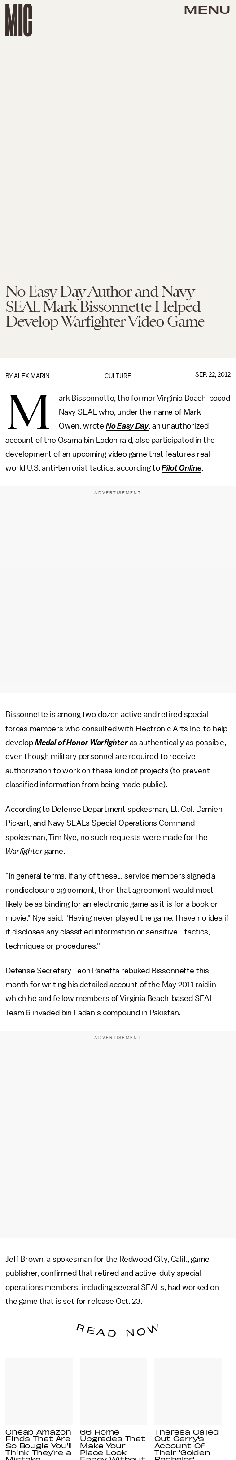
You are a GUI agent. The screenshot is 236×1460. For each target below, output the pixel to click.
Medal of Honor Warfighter (81, 742)
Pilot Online (181, 468)
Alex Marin (31, 376)
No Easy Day (127, 426)
